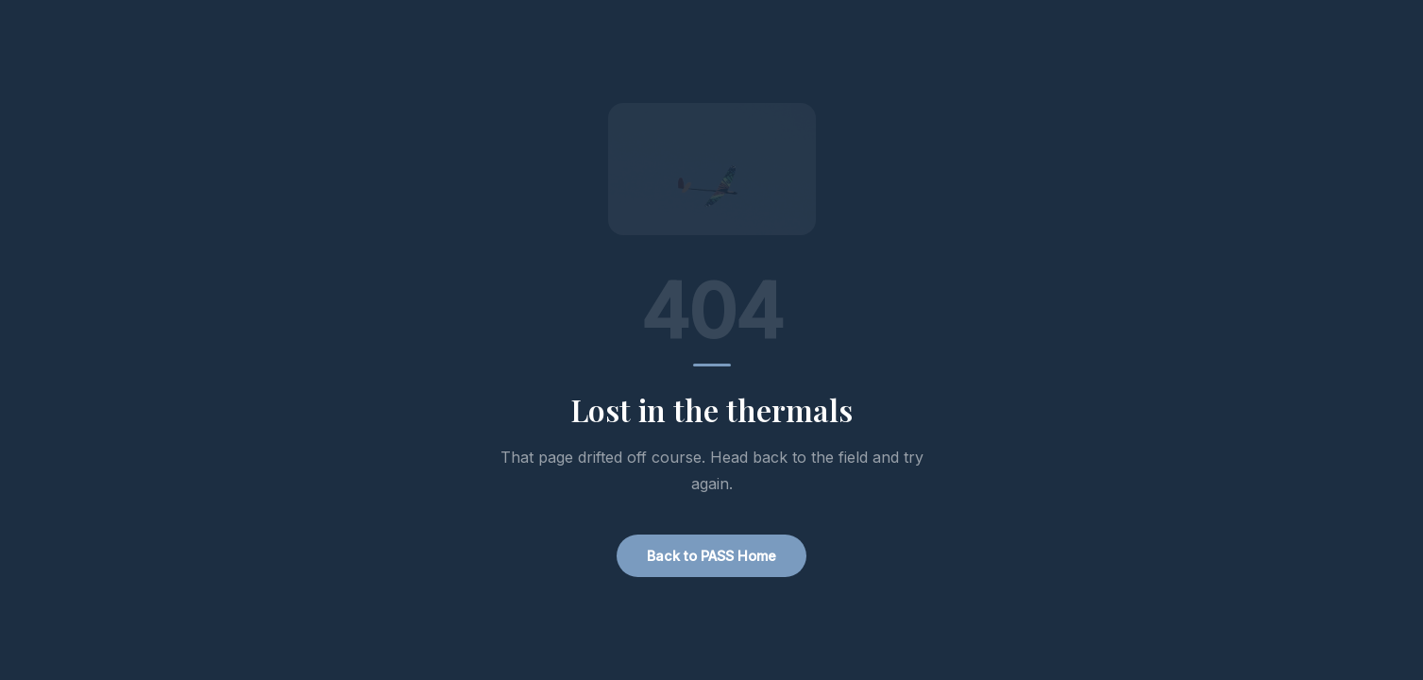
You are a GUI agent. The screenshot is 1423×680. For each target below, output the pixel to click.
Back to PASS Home (711, 556)
